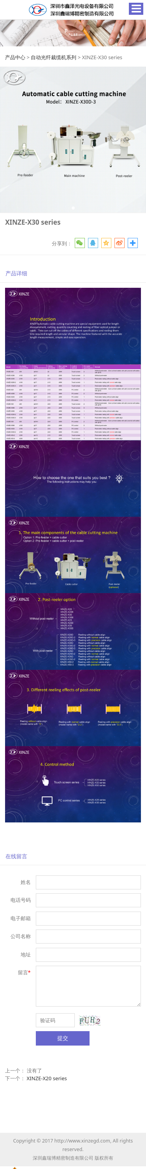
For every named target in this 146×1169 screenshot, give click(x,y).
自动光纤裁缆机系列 (53, 57)
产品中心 (15, 57)
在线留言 (16, 856)
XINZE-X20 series (47, 1078)
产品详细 (16, 273)
